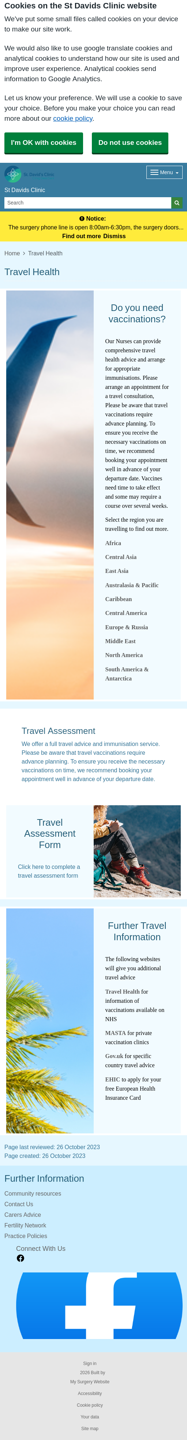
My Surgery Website (89, 1382)
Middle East (120, 641)
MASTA (115, 1033)
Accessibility (90, 1393)
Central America (126, 613)
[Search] (88, 203)
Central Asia (121, 557)
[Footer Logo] (99, 1305)
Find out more (81, 236)
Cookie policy (90, 1405)
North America (124, 655)
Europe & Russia (126, 627)
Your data (90, 1417)
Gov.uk (114, 1056)
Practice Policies (25, 1236)
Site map (89, 1428)
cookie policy (72, 118)
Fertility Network (25, 1225)
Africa (113, 543)
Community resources (32, 1193)
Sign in (89, 1363)
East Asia (117, 571)
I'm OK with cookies (43, 142)
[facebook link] (20, 1258)
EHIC (113, 1079)
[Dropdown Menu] (164, 172)
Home (12, 253)
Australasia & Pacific (132, 585)
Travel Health (122, 992)
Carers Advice (22, 1215)
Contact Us (18, 1204)
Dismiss (114, 236)
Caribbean (118, 599)
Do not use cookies (130, 142)
